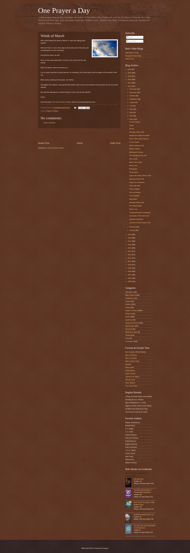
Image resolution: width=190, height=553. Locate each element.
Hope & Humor (130, 373)
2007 (130, 275)
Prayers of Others (52, 111)
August (132, 102)
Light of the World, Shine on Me (140, 175)
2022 (130, 79)
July (131, 106)
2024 (130, 73)
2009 (130, 268)
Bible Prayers (130, 295)
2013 (130, 255)
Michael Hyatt (130, 380)
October (132, 96)
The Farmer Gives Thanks (61, 102)
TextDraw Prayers (131, 332)
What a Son (133, 165)
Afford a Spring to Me (136, 145)
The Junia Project (131, 386)
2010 (130, 265)
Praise (127, 307)
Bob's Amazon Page (132, 361)
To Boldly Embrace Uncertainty (139, 212)
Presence (128, 314)
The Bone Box (139, 479)
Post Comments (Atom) (56, 148)
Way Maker (133, 199)
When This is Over (135, 162)
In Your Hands (134, 142)
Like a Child (133, 159)
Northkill (128, 364)
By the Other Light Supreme (139, 139)
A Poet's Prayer (134, 122)
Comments (131, 41)
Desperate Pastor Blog (133, 56)
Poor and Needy (134, 192)
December (133, 89)
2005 (130, 281)
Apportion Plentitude (136, 219)
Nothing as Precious (136, 152)
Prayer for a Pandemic (137, 182)
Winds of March (134, 149)
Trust (127, 338)
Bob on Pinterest (131, 355)
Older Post (115, 143)
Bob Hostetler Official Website (135, 352)
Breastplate (133, 169)
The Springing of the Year (138, 155)
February (133, 227)
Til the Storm (133, 172)
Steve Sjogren (130, 383)
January (132, 230)
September (134, 99)
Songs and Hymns (131, 323)
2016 (130, 244)
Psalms (127, 317)
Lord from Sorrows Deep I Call (139, 223)
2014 (130, 251)
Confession (129, 298)
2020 (130, 86)
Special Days (129, 326)
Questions (128, 320)
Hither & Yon (129, 59)
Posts (129, 37)
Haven (131, 125)
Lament (128, 301)
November (133, 92)
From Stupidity (134, 196)
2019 (130, 234)
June (131, 109)
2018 (130, 238)
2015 (130, 248)
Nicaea (131, 129)
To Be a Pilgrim (134, 189)
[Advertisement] (79, 135)
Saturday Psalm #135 (136, 179)
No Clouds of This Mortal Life (139, 216)
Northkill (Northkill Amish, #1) (144, 515)
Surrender (128, 329)
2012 (130, 258)
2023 (130, 76)
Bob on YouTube (131, 358)
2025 (130, 69)
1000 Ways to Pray (131, 53)
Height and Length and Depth (139, 135)
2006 (130, 278)
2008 (130, 271)
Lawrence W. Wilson (132, 377)
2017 (130, 241)
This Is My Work (134, 186)
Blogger (105, 548)
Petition (128, 304)
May (131, 112)
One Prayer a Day (64, 10)
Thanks (127, 335)
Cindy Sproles (130, 370)
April (131, 116)
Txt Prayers (129, 341)
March (132, 119)
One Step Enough (135, 206)
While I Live (133, 209)
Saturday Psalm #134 (136, 202)
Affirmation (129, 292)
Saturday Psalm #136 (136, 132)
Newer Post (43, 143)
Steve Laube (129, 367)
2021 (130, 83)
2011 (130, 261)
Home (80, 143)
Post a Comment (49, 123)
